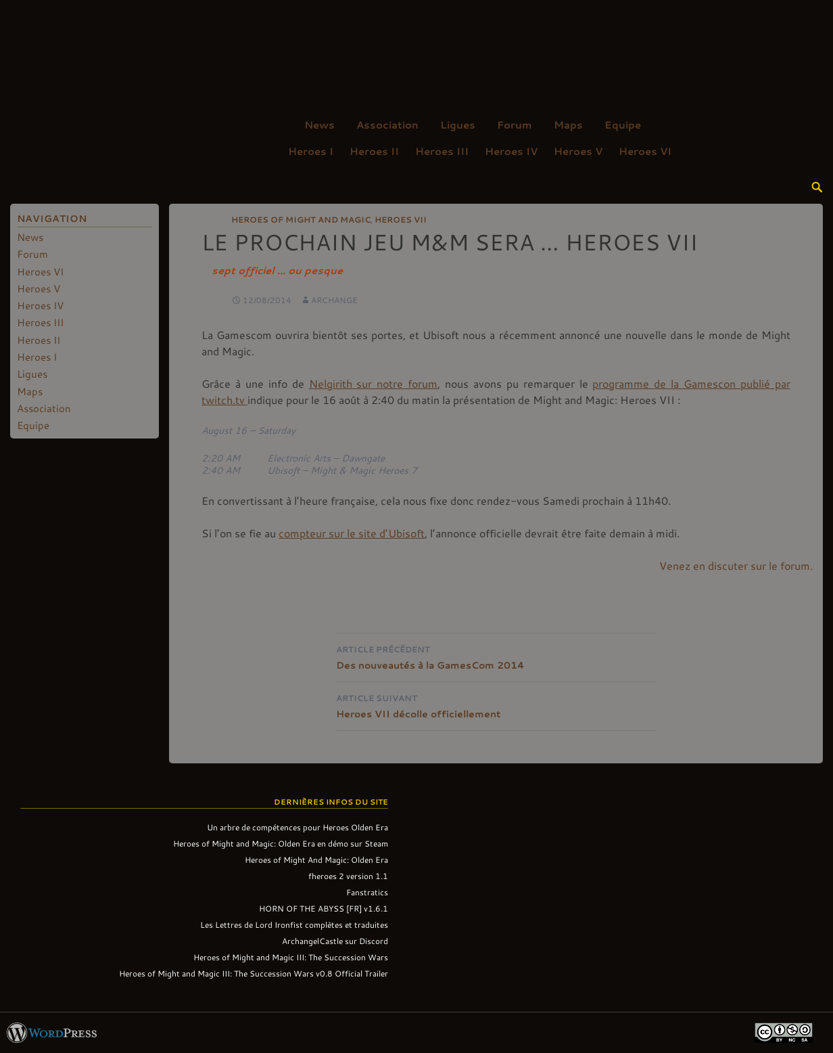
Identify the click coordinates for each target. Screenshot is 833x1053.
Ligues (457, 124)
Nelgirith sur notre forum (373, 383)
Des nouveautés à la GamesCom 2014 (496, 656)
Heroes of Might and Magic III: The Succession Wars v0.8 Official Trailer (253, 973)
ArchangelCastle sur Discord (335, 940)
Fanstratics (367, 892)
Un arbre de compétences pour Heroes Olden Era (297, 827)
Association (387, 124)
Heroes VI (645, 151)
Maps (568, 124)
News (319, 124)
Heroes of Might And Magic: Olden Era (316, 859)
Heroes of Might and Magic (301, 219)
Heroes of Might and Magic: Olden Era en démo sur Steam (280, 843)
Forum (514, 124)
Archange (334, 299)
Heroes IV (511, 151)
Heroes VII (401, 219)
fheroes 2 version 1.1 (348, 875)
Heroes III (442, 151)
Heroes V (578, 151)
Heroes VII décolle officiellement (496, 705)
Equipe (622, 124)
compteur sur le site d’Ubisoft (352, 533)
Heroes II (374, 151)
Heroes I (310, 151)
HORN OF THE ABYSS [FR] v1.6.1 (323, 908)
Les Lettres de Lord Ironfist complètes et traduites (294, 924)
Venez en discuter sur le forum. (736, 565)
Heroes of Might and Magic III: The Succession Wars (290, 956)
